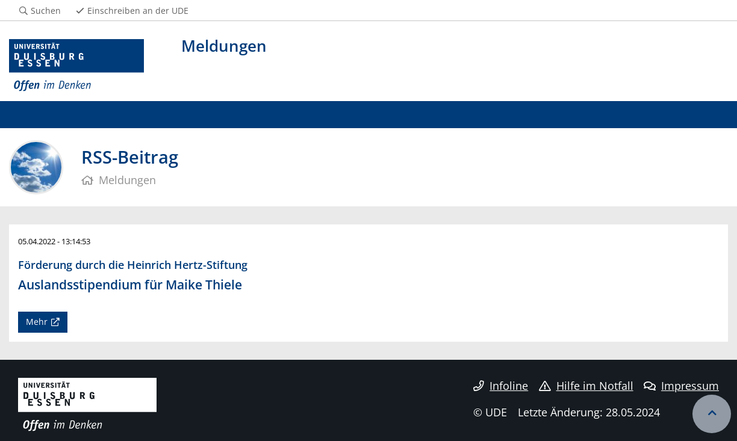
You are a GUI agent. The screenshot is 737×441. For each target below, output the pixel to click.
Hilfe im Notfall (586, 385)
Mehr (37, 321)
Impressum (681, 385)
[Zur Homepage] (76, 65)
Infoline (500, 385)
